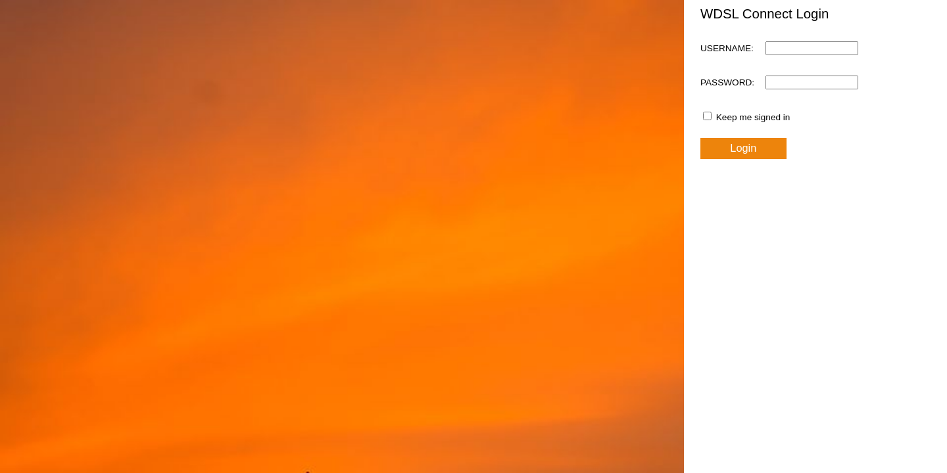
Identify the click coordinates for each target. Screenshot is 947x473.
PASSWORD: (727, 82)
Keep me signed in (753, 117)
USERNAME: (727, 48)
